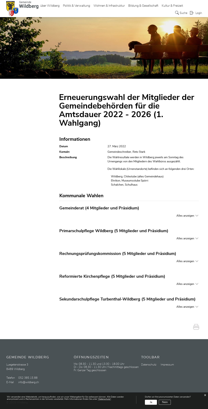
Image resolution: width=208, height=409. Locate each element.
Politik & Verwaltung (76, 5)
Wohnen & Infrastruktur (109, 5)
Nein (165, 402)
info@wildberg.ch (28, 382)
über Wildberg (50, 5)
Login (198, 13)
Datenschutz (148, 364)
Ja (151, 402)
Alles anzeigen (185, 215)
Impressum (167, 364)
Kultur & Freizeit (172, 5)
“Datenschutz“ (104, 399)
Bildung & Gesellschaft (143, 5)
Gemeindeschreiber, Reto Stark (126, 151)
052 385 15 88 (28, 377)
